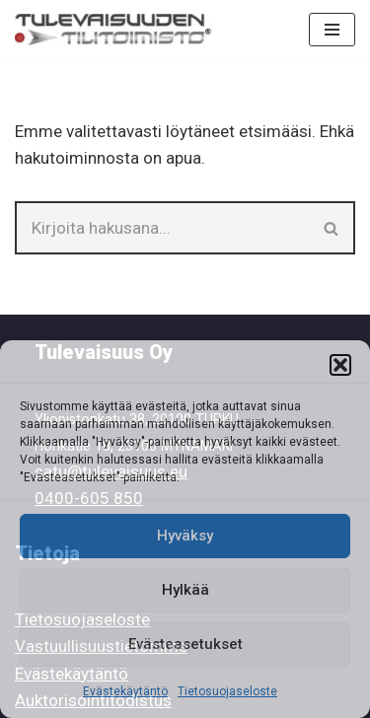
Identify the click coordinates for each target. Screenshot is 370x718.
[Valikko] (332, 29)
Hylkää (185, 590)
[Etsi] (162, 227)
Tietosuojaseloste (227, 691)
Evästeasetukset (185, 644)
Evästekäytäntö (125, 691)
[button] (340, 365)
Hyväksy (185, 535)
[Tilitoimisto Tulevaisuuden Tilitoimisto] (113, 29)
